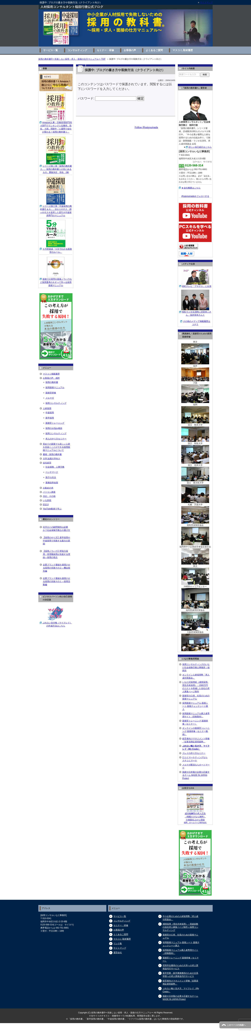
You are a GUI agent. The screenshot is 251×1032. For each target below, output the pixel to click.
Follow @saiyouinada (146, 127)
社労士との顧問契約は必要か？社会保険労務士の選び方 (56, 528)
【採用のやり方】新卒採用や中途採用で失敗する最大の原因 (56, 540)
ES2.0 (46, 504)
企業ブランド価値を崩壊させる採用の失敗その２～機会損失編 (56, 567)
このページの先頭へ (236, 1025)
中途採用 (49, 412)
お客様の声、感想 (51, 378)
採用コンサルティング (55, 403)
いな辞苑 (47, 500)
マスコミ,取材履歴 (183, 50)
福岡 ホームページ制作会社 (195, 822)
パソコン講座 (49, 492)
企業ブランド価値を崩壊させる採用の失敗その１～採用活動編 (56, 581)
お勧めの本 (48, 488)
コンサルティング (77, 50)
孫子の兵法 (50, 477)
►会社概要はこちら (191, 188)
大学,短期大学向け (51, 458)
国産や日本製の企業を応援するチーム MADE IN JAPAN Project (196, 775)
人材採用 (47, 408)
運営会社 (117, 952)
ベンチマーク (51, 472)
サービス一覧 (50, 50)
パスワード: (107, 98)
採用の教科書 (51, 382)
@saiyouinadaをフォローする (195, 196)
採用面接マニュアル (54, 387)
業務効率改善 (51, 482)
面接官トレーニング (54, 423)
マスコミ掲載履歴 (51, 374)
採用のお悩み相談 (53, 428)
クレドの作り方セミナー (193, 753)
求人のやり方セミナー (55, 439)
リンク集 (117, 943)
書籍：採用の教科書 (52, 454)
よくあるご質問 (154, 50)
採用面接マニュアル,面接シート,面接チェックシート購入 (195, 706)
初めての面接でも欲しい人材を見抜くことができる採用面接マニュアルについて (56, 447)
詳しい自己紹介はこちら (200, 147)
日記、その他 (49, 496)
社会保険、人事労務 (54, 467)
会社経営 (47, 463)
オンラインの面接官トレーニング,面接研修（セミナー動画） (196, 731)
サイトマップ (119, 948)
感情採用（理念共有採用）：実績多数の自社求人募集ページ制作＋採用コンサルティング (180, 927)
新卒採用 (49, 418)
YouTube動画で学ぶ (52, 509)
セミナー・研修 (105, 50)
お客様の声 (130, 50)
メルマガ (49, 398)
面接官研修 (50, 393)
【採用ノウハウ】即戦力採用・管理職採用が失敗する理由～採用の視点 (56, 554)
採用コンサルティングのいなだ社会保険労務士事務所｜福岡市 (196, 667)
